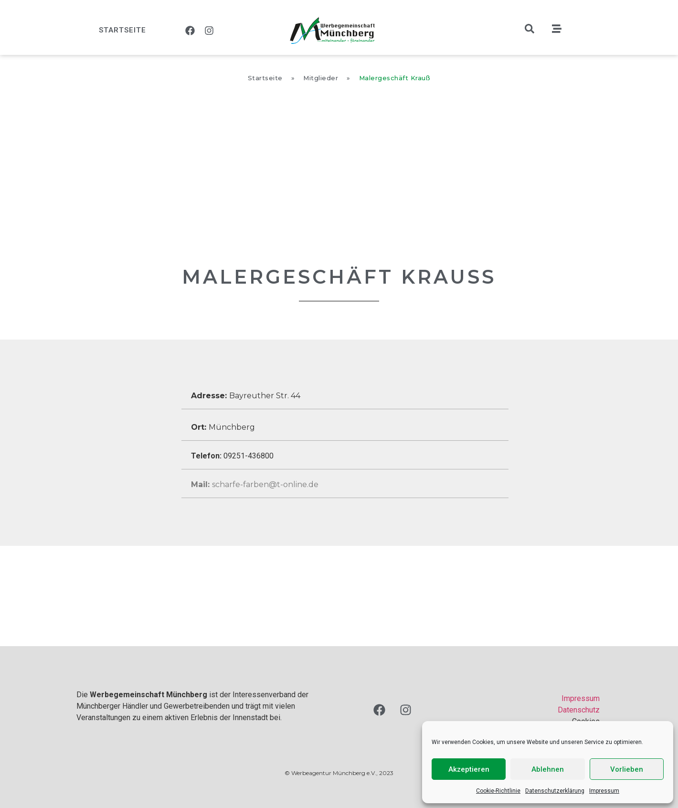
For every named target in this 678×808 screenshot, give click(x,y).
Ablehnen (547, 769)
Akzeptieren (468, 769)
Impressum (604, 790)
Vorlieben (626, 769)
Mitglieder (320, 78)
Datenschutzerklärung (554, 790)
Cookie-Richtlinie (498, 790)
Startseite (122, 30)
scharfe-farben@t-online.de (254, 484)
